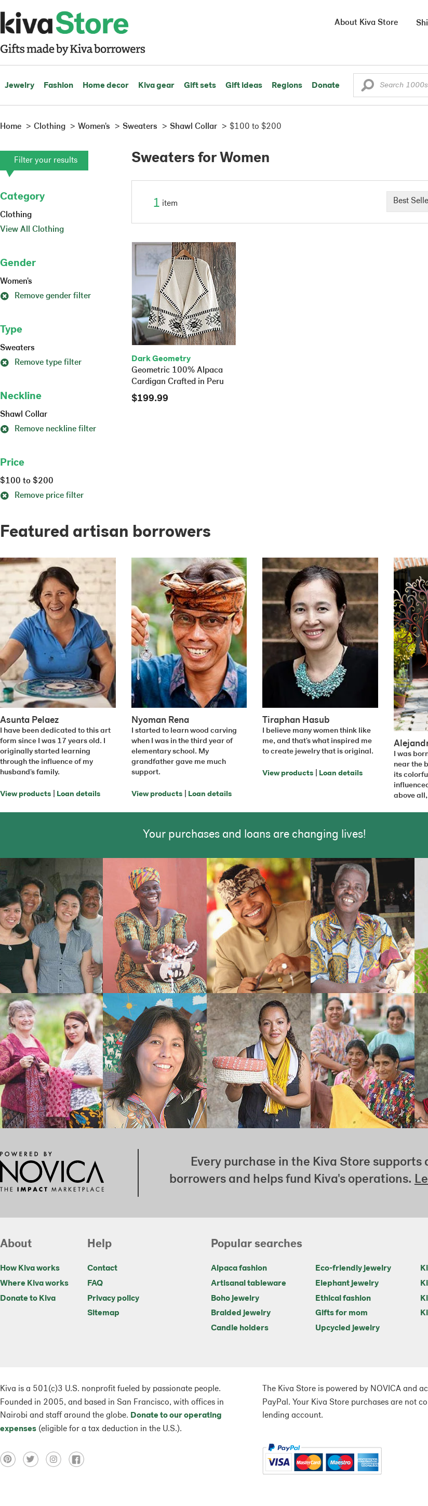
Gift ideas (243, 86)
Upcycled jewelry (347, 1328)
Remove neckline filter (48, 429)
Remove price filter (42, 496)
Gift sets (200, 86)
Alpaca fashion (239, 1268)
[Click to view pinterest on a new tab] (11, 1459)
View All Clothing (32, 230)
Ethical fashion (343, 1298)
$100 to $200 (27, 481)
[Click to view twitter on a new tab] (34, 1459)
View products (25, 794)
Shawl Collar (23, 415)
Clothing (16, 215)
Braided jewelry (241, 1313)
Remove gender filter (45, 296)
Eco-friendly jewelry (353, 1268)
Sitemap (103, 1313)
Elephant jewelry (347, 1283)
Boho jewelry (235, 1298)
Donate (326, 86)
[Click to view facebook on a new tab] (79, 1459)
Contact (102, 1268)
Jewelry (19, 86)
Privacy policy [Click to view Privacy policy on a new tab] (113, 1298)
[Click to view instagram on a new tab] (57, 1459)
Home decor (106, 86)
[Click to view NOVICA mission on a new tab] (52, 1173)
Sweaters (17, 348)
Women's (16, 282)
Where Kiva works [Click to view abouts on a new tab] (34, 1283)
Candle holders (240, 1328)
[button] (367, 87)
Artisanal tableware (248, 1283)
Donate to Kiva (28, 1298)
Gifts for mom (341, 1313)
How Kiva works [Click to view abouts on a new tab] (30, 1268)
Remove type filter (41, 363)
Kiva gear (156, 86)
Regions (287, 86)
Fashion (58, 86)
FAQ (95, 1283)
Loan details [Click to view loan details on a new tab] (78, 794)
